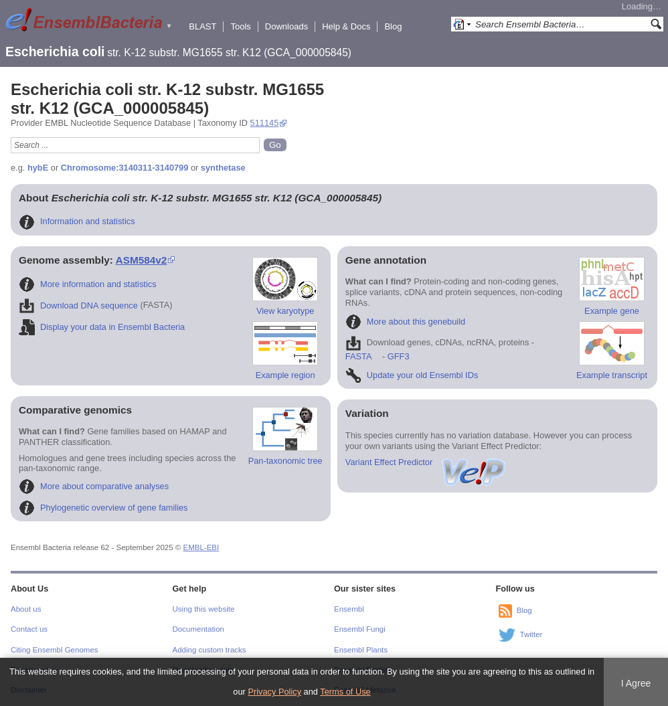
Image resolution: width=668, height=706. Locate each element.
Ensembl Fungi (360, 629)
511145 (264, 123)
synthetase (223, 168)
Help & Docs (346, 26)
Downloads (286, 26)
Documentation (198, 629)
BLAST (202, 26)
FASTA (358, 356)
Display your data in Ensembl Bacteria (102, 327)
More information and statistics (88, 284)
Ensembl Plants (361, 650)
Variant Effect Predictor (426, 462)
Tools (240, 26)
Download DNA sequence (78, 305)
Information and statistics (77, 221)
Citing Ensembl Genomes (54, 650)
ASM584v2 (141, 260)
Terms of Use (345, 692)
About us (26, 609)
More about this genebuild (405, 322)
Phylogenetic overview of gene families (103, 508)
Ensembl (349, 609)
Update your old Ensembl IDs (411, 375)
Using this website (204, 609)
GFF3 (398, 356)
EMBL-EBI (201, 547)
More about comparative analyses (94, 486)
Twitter (531, 634)
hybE (37, 168)
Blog (393, 26)
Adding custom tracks (209, 650)
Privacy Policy (274, 692)
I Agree (636, 683)
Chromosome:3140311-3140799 (125, 168)
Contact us (29, 629)
